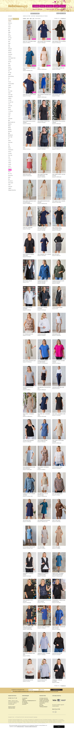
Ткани (31, 18)
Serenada (10, 153)
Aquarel (9, 36)
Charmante (10, 54)
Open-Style (10, 136)
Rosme (9, 147)
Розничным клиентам (43, 701)
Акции (10, 20)
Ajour (9, 30)
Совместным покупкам (44, 700)
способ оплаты (55, 705)
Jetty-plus (10, 105)
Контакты (62, 6)
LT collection (10, 111)
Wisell (9, 177)
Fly (8, 89)
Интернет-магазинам (43, 699)
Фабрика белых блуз (12, 190)
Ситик (9, 184)
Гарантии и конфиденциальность (29, 700)
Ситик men (10, 186)
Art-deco (9, 37)
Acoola (9, 26)
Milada (9, 125)
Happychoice (10, 96)
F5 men (9, 81)
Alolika (9, 32)
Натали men (10, 180)
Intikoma (9, 98)
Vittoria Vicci (10, 175)
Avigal (9, 43)
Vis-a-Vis (10, 173)
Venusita (9, 169)
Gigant (9, 92)
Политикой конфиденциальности (39, 691)
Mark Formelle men (11, 122)
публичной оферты (20, 726)
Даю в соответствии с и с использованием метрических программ (35, 691)
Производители (16, 18)
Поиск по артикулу (35, 13)
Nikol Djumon (10, 135)
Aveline (9, 39)
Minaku (9, 127)
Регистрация (62, 13)
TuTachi (9, 164)
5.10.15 (9, 25)
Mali (9, 120)
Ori (8, 138)
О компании (36, 6)
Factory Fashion (11, 83)
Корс (9, 179)
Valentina (9, 168)
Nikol (9, 133)
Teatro (9, 158)
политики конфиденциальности (31, 726)
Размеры (24, 18)
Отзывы (56, 6)
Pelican (9, 140)
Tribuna (9, 162)
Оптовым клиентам (43, 698)
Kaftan (9, 107)
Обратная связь (11, 707)
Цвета (28, 18)
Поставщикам (25, 703)
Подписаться (56, 689)
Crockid (9, 59)
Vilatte (9, 171)
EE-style (9, 72)
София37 (9, 188)
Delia (9, 63)
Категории (10, 18)
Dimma (9, 65)
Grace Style (10, 94)
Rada (9, 146)
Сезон (33, 18)
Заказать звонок (61, 9)
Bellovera (9, 50)
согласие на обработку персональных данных (21, 691)
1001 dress (10, 23)
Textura (9, 160)
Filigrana (9, 87)
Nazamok (9, 131)
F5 (8, 80)
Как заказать (50, 6)
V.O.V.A (9, 166)
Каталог (42, 6)
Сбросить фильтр (37, 18)
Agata (9, 28)
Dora (9, 70)
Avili (9, 45)
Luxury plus (10, 118)
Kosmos (9, 109)
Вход (58, 13)
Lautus (9, 113)
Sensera (9, 151)
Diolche (9, 67)
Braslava (9, 52)
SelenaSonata (10, 149)
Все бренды (24, 701)
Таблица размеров (43, 706)
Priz (9, 144)
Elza (9, 78)
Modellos (9, 129)
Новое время (10, 182)
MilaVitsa (10, 124)
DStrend (9, 61)
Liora (9, 116)
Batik (9, 47)
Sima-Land (10, 155)
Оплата (41, 704)
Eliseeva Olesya (11, 76)
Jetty (9, 103)
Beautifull (10, 48)
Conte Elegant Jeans (11, 58)
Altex (9, 34)
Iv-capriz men (10, 102)
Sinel (9, 157)
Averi (9, 41)
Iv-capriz (9, 100)
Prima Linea (10, 142)
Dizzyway (10, 69)
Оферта (24, 699)
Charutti (9, 56)
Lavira (9, 114)
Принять (59, 726)
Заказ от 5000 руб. (37, 9)
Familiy (9, 85)
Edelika (9, 74)
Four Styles (10, 91)
